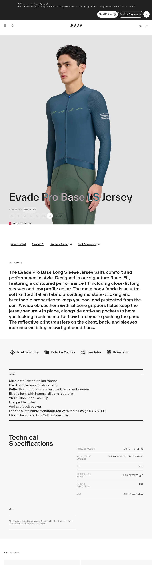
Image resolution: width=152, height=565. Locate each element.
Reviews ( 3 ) (38, 225)
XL (37, 197)
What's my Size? (18, 225)
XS (12, 197)
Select (59, 197)
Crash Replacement (89, 226)
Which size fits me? (22, 205)
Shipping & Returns (61, 226)
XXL (44, 197)
